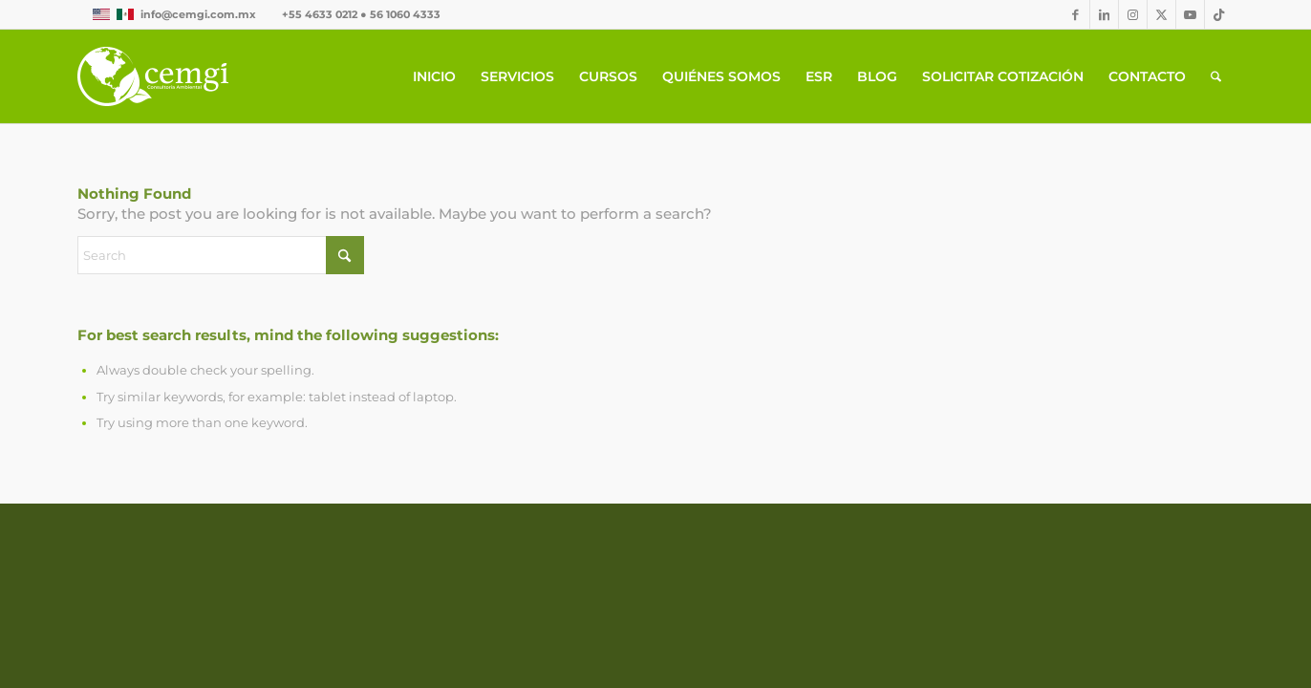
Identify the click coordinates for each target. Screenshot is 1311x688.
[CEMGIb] (152, 76)
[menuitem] (434, 76)
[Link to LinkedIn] (1104, 14)
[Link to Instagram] (1133, 14)
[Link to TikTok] (1219, 14)
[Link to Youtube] (1190, 14)
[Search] (1216, 76)
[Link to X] (1161, 14)
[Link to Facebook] (1075, 14)
